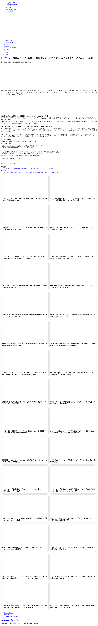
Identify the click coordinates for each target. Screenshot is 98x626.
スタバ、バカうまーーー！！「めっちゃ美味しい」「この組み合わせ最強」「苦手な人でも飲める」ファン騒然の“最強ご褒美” (24, 373)
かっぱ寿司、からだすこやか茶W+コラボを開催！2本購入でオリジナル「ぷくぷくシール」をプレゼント (72, 286)
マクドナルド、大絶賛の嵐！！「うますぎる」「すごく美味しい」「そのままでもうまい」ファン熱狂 (24, 490)
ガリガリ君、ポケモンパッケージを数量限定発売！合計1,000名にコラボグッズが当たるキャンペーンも (24, 286)
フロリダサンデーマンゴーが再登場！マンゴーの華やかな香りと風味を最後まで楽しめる (72, 461)
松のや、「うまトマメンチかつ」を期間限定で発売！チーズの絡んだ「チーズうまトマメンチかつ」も (72, 315)
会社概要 (10, 11)
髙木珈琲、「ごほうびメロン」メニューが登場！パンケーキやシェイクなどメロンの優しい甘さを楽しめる (24, 461)
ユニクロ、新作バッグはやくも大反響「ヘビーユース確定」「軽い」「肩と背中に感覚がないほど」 (72, 577)
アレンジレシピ (12, 4)
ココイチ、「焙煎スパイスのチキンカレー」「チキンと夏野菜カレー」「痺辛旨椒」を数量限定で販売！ (72, 519)
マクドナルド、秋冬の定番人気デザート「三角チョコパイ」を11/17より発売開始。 (29, 168)
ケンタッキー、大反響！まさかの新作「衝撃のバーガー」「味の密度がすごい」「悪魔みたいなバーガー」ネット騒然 (72, 490)
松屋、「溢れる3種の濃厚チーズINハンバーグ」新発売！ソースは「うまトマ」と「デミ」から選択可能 (24, 548)
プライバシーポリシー (11, 616)
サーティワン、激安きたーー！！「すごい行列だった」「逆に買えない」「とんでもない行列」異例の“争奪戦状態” (24, 431)
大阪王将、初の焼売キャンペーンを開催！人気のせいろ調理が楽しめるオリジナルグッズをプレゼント (24, 315)
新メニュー (10, 5)
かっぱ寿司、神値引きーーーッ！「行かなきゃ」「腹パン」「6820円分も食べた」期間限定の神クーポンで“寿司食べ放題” (72, 199)
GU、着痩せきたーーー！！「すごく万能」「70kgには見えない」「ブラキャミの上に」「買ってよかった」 (72, 373)
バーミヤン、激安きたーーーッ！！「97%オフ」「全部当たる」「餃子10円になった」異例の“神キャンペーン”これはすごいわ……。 (24, 577)
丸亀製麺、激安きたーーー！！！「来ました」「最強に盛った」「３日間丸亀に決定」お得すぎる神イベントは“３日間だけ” (24, 606)
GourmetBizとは (8, 613)
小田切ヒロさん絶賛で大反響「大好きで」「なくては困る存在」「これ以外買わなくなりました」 (72, 228)
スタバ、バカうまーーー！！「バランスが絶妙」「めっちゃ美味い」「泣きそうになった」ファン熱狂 (24, 519)
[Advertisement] (31, 34)
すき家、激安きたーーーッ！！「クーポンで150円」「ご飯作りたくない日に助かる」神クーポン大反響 (72, 257)
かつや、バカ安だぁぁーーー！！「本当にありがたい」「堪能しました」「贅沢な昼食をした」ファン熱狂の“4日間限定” (72, 431)
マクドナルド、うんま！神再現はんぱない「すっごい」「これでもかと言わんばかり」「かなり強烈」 (72, 402)
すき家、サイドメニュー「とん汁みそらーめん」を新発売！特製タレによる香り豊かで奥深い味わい (72, 548)
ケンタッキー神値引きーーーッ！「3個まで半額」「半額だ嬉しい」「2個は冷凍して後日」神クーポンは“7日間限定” (72, 344)
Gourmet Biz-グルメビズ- (10, 620)
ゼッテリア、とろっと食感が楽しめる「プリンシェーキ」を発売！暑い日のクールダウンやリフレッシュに (72, 606)
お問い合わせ (8, 614)
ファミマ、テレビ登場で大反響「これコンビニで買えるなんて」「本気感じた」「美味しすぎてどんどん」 (24, 199)
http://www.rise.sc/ (39, 145)
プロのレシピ (11, 2)
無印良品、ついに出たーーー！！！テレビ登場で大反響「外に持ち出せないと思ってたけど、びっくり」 (24, 228)
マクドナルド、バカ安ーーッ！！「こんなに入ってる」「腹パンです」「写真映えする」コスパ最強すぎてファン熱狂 (24, 257)
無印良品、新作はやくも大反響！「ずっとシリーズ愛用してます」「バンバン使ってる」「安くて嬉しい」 (24, 402)
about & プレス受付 (13, 9)
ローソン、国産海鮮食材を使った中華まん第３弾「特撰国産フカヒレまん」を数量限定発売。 (32, 172)
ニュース (10, 7)
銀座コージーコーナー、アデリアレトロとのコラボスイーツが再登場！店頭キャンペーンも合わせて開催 (24, 344)
